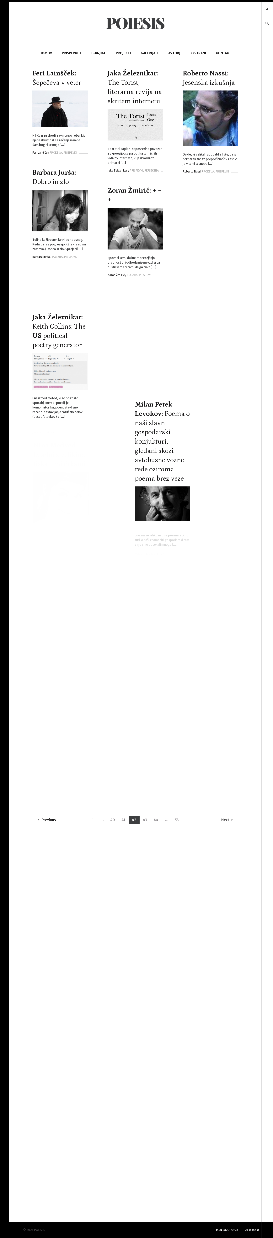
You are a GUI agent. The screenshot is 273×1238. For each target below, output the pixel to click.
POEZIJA (56, 152)
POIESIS (135, 22)
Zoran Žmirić (116, 281)
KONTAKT (223, 53)
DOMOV (46, 53)
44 (156, 1210)
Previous (47, 1210)
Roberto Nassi (45, 276)
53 (177, 1210)
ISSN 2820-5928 (227, 1232)
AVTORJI (174, 53)
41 (123, 1210)
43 (145, 1210)
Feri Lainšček (40, 152)
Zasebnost (252, 1232)
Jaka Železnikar (144, 170)
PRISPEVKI (72, 53)
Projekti (123, 53)
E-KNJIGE (98, 53)
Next (227, 1210)
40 (112, 1210)
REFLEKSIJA (178, 170)
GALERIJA (150, 53)
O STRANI (198, 53)
